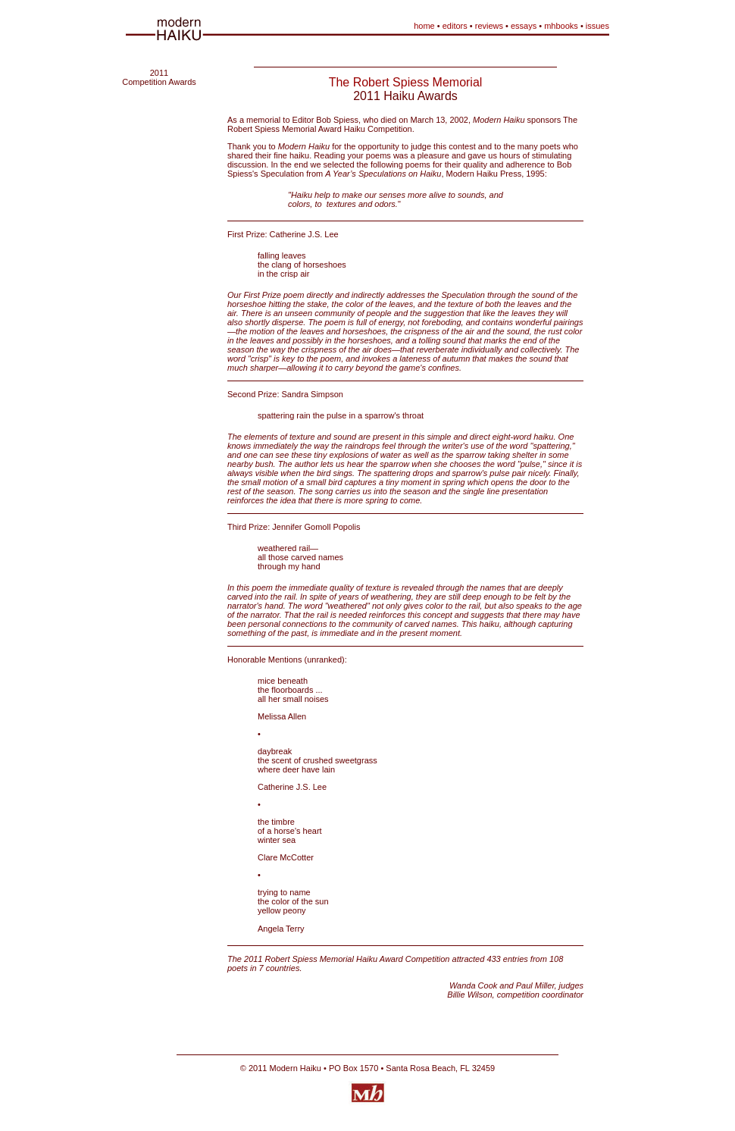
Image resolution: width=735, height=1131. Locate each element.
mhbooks (561, 25)
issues (597, 25)
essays (523, 25)
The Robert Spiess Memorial (406, 82)
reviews (489, 25)
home (424, 25)
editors (455, 25)
